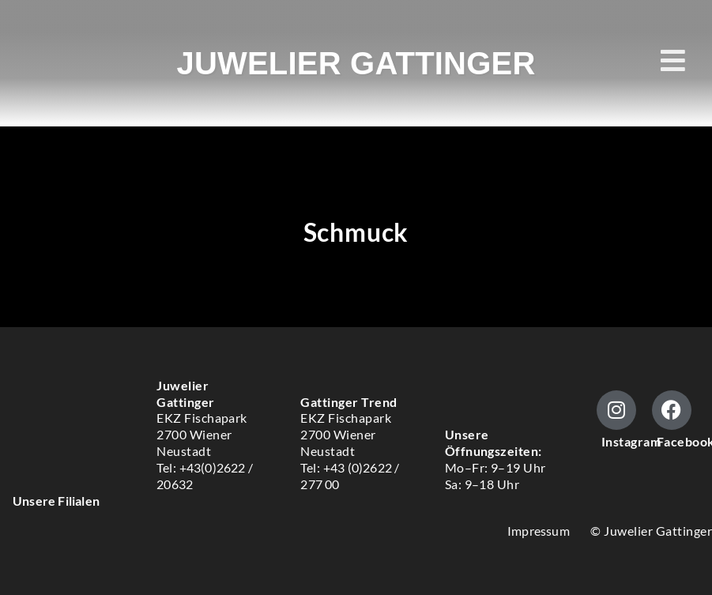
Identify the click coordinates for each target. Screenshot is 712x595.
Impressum (538, 530)
